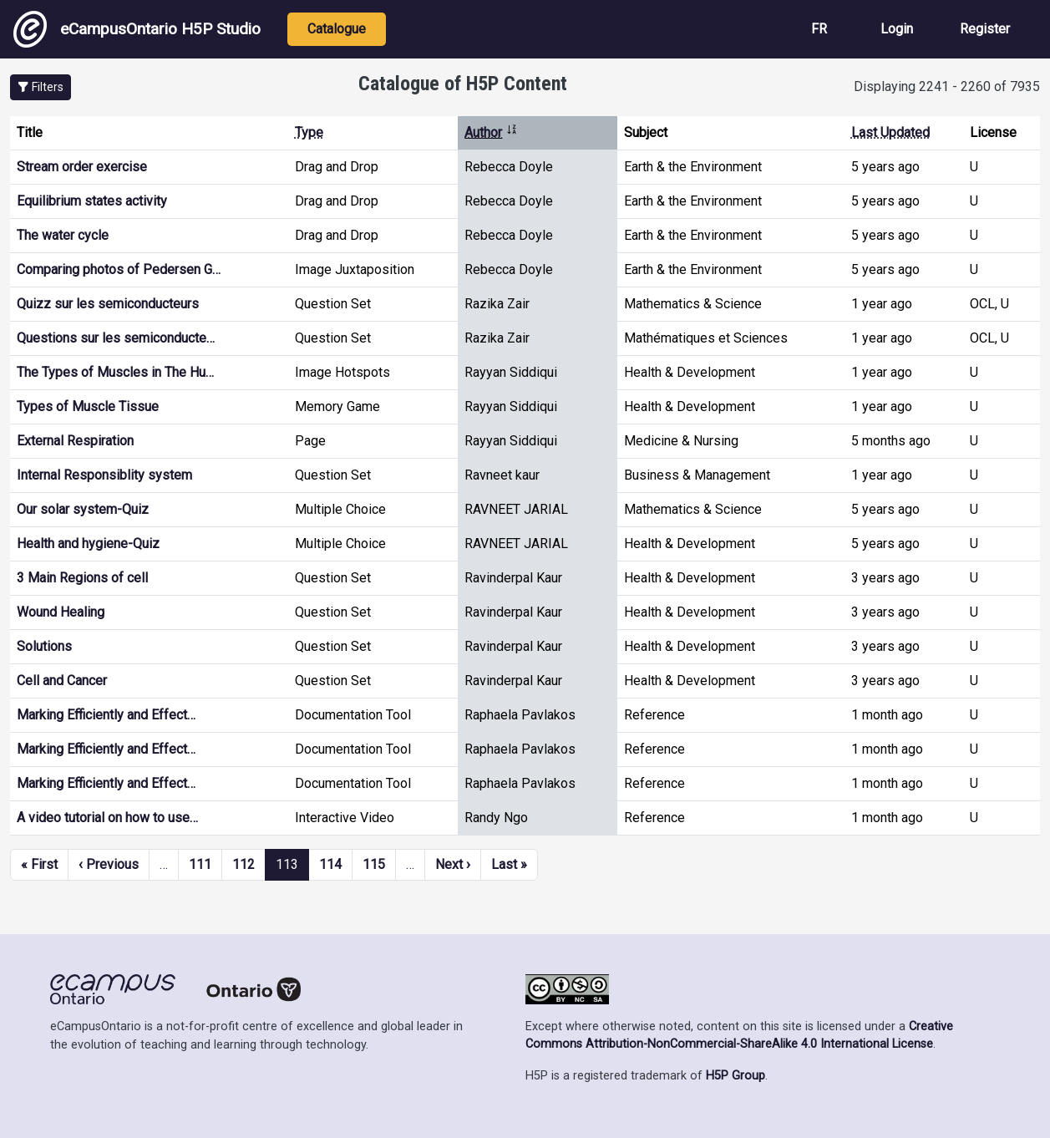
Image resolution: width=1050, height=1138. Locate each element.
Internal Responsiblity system (104, 475)
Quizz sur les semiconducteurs (108, 304)
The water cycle (63, 235)
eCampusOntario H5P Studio (137, 29)
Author (491, 132)
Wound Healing (60, 612)
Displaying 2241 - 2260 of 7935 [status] (947, 86)
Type (309, 132)
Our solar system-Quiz (83, 509)
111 (200, 864)
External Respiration (75, 441)
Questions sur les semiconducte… (116, 338)
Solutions (44, 646)
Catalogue (336, 29)
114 (330, 864)
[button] (40, 87)
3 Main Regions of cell (82, 578)
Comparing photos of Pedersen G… (119, 269)
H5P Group (735, 1076)
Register (985, 29)
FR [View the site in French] (819, 29)
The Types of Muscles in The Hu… (115, 372)
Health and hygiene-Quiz (88, 543)
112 (243, 864)
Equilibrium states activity (92, 201)
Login (896, 29)
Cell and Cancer (62, 680)
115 (374, 864)
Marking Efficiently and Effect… (106, 715)
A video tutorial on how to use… (107, 818)
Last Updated (890, 132)
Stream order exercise (82, 167)
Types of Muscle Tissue (88, 406)
